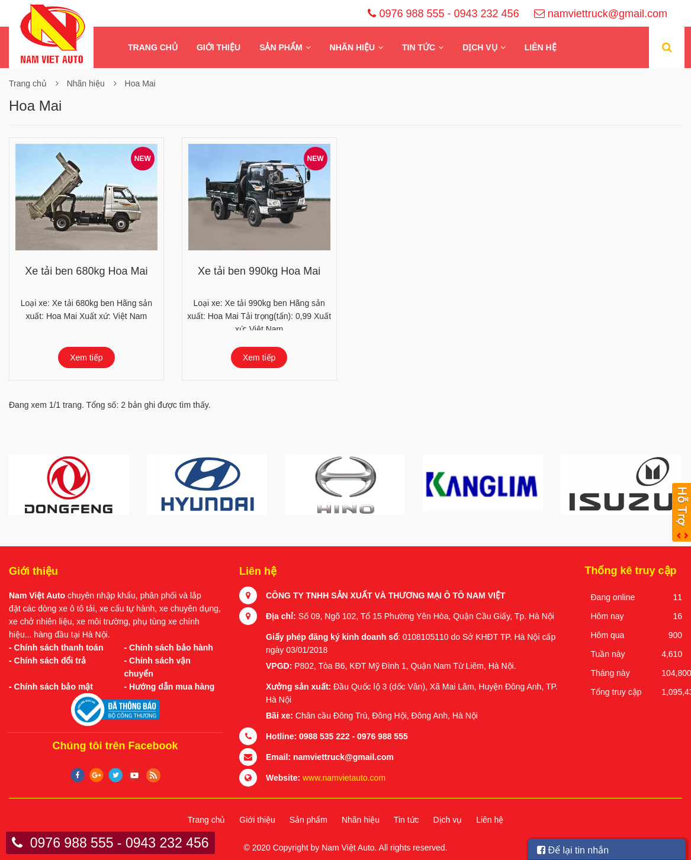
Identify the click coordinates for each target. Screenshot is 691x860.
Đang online (613, 597)
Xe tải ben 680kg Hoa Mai (86, 271)
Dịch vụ (479, 47)
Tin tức (418, 47)
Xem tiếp (86, 357)
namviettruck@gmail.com (606, 14)
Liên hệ (541, 47)
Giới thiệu (218, 47)
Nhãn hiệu (352, 47)
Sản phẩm (280, 47)
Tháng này (610, 673)
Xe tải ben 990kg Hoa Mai (259, 271)
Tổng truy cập (616, 692)
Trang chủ (153, 47)
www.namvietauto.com (344, 777)
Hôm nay (607, 616)
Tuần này (608, 654)
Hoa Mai (140, 83)
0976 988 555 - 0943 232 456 (449, 14)
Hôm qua (608, 635)
